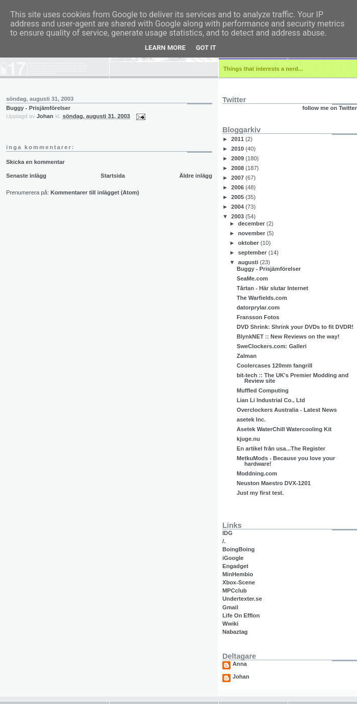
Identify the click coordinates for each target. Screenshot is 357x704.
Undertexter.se (242, 599)
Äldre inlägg (195, 176)
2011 (238, 139)
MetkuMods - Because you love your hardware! (286, 461)
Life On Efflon (241, 615)
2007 (238, 178)
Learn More (165, 47)
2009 (238, 158)
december (252, 223)
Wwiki (230, 624)
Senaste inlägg (26, 176)
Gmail (230, 607)
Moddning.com (257, 473)
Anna (240, 664)
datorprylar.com (258, 307)
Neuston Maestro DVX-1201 (274, 483)
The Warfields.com (262, 298)
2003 (238, 216)
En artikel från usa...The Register (281, 448)
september (253, 252)
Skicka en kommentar (35, 162)
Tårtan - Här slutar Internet (272, 288)
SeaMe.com (252, 278)
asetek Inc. (251, 419)
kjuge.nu (248, 439)
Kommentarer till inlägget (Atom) (94, 192)
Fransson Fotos (258, 317)
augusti (249, 262)
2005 (238, 197)
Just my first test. (260, 493)
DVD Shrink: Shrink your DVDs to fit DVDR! (295, 327)
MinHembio (237, 574)
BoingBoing (238, 549)
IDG (227, 533)
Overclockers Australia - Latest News (287, 410)
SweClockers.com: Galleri (272, 346)
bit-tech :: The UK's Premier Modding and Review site (292, 378)
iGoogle (233, 558)
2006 (238, 187)
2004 (238, 207)
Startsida (112, 176)
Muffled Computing (263, 390)
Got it (206, 47)
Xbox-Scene (238, 582)
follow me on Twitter (329, 108)
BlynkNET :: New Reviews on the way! (288, 336)
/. (223, 541)
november (252, 233)
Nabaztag (235, 632)
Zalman (247, 356)
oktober (249, 243)
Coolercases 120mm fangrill (274, 365)
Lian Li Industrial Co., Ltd (271, 400)
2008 (238, 168)
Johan (241, 677)
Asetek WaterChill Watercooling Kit (284, 429)
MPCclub (234, 590)
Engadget (235, 566)
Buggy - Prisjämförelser (38, 108)
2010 (238, 149)
